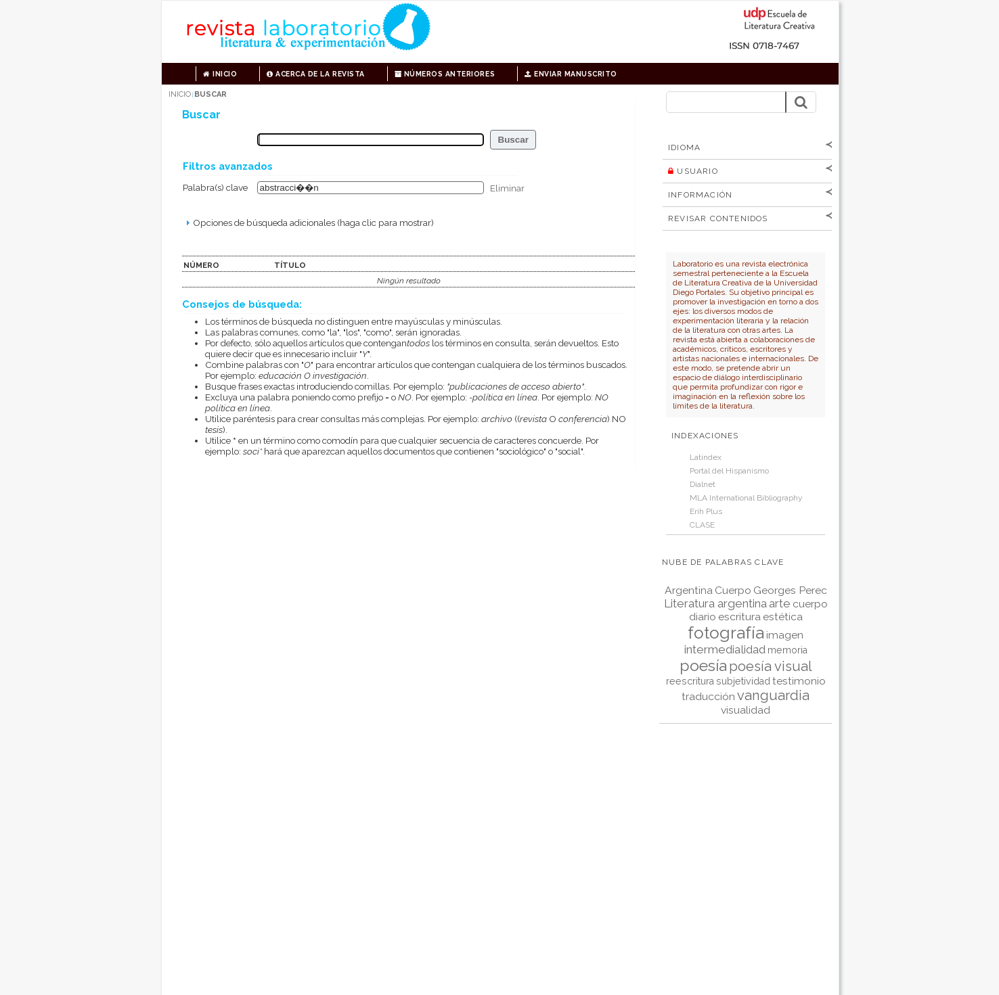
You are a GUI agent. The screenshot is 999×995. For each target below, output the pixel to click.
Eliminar (507, 187)
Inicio (220, 74)
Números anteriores (445, 74)
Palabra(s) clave (215, 187)
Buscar (210, 94)
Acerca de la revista (315, 74)
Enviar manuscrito (571, 74)
